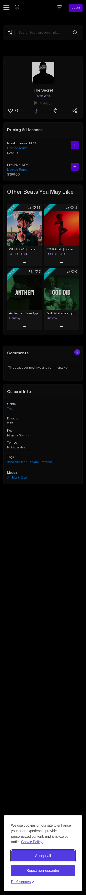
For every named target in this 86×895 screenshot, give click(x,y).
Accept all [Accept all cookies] (43, 856)
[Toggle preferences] (22, 882)
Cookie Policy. (32, 842)
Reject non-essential (43, 870)
